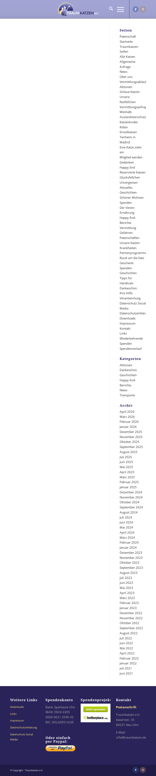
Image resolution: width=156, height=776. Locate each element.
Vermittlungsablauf (133, 82)
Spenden (126, 203)
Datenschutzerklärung (135, 313)
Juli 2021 (126, 668)
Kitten (124, 127)
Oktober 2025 (129, 442)
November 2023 (131, 558)
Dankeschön (128, 288)
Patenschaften (129, 238)
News (123, 72)
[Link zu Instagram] (143, 9)
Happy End (127, 167)
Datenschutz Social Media (21, 736)
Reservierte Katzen (132, 172)
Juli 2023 (126, 578)
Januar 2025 (128, 487)
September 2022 (131, 628)
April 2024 (127, 532)
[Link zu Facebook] (136, 9)
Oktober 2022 (129, 623)
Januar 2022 (128, 663)
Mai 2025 (126, 467)
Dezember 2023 (131, 552)
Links (123, 333)
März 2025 (127, 477)
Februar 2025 (129, 482)
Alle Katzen (127, 56)
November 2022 (131, 618)
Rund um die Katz (132, 258)
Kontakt (125, 328)
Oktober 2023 (129, 562)
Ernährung (127, 212)
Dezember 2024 (131, 492)
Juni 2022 (126, 643)
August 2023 (129, 573)
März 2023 (127, 598)
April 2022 (127, 653)
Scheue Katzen (130, 92)
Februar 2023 (129, 603)
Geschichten (128, 192)
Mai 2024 (126, 527)
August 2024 (129, 512)
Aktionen (126, 87)
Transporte (127, 395)
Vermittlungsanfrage (134, 107)
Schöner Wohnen (132, 197)
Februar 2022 (129, 658)
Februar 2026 (129, 422)
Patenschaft (128, 36)
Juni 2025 (126, 462)
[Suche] (109, 9)
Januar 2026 (128, 427)
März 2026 (127, 417)
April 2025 (127, 472)
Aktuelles (126, 187)
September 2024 (131, 507)
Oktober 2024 (129, 502)
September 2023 (131, 568)
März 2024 (127, 537)
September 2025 (131, 447)
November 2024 (131, 497)
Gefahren (126, 233)
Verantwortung (130, 298)
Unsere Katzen (130, 243)
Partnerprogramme (133, 253)
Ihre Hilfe (126, 293)
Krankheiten (128, 248)
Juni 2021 (126, 673)
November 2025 (131, 437)
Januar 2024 (128, 547)
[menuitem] (109, 9)
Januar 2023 (128, 608)
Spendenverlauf (131, 349)
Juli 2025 (126, 457)
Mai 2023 (126, 588)
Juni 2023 (126, 583)
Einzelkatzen (128, 132)
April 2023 (127, 593)
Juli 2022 (126, 638)
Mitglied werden (131, 157)
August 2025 (129, 452)
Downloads (127, 318)
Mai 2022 (126, 648)
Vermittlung (128, 228)
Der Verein (127, 208)
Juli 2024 (126, 517)
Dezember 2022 (131, 613)
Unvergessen (129, 182)
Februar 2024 (129, 542)
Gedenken (127, 162)
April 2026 (127, 412)
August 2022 (129, 633)
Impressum (127, 323)
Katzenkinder (129, 122)
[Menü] (118, 9)
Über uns (126, 77)
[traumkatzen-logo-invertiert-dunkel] (78, 9)
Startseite (126, 41)
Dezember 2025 (131, 432)
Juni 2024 (126, 522)
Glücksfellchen (130, 177)
